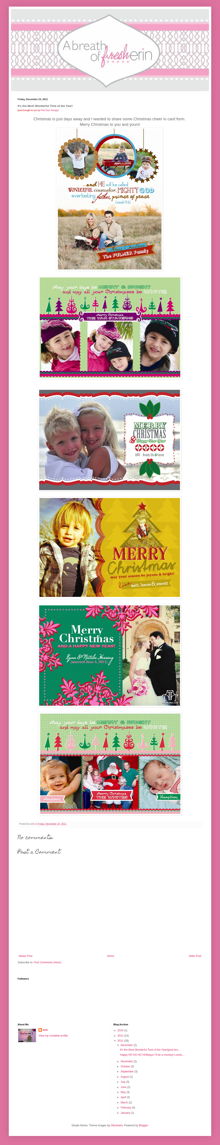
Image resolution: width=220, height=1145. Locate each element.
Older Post (195, 956)
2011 (120, 1040)
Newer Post (25, 956)
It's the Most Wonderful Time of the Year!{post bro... (150, 1049)
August (125, 1076)
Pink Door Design (49, 110)
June (124, 1087)
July (123, 1081)
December (127, 1045)
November (127, 1061)
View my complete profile (53, 1035)
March (125, 1102)
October (126, 1066)
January (126, 1112)
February (126, 1107)
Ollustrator (117, 1125)
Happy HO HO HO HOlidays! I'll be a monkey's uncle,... (152, 1054)
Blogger (143, 1125)
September (127, 1071)
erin (45, 1029)
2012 (120, 1035)
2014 (120, 1030)
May (123, 1092)
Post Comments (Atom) (47, 962)
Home (110, 956)
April (123, 1097)
